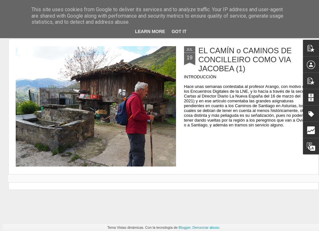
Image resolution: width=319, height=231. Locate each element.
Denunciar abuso (205, 227)
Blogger (184, 227)
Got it (179, 31)
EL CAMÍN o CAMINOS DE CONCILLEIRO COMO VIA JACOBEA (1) (245, 59)
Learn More (150, 31)
